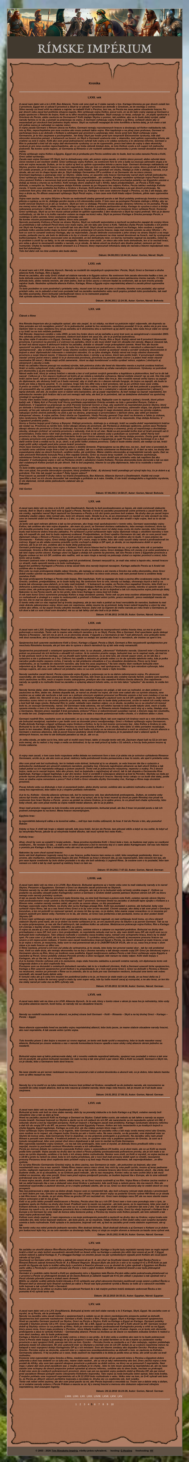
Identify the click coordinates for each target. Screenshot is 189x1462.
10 (112, 1404)
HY (151, 1450)
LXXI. (76, 1396)
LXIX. (90, 1396)
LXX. (82, 1396)
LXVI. (113, 1396)
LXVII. (105, 1396)
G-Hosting (126, 1450)
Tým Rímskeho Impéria (65, 1450)
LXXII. (68, 1396)
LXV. (120, 1396)
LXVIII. (97, 1396)
